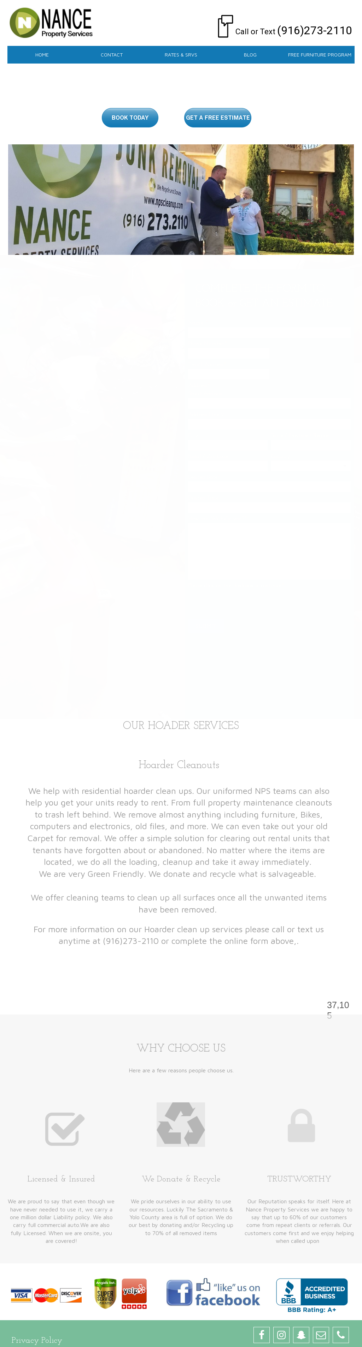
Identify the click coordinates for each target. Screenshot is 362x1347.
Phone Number (207, 344)
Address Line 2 (206, 415)
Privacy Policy (37, 1340)
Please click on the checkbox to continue (236, 585)
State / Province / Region (300, 435)
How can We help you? (217, 519)
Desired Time (203, 498)
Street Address (205, 394)
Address (199, 385)
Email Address (207, 364)
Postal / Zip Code (208, 456)
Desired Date (204, 477)
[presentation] (242, 603)
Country (281, 456)
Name (198, 323)
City (193, 435)
